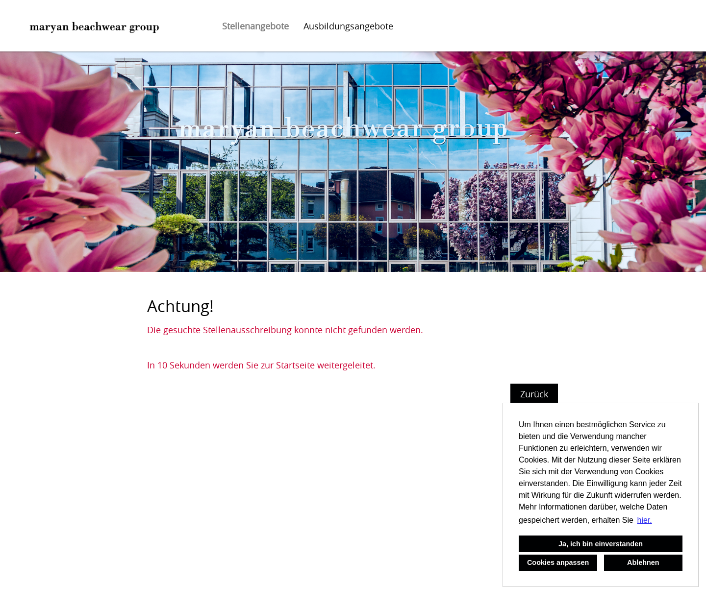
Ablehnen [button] (643, 562)
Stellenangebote (255, 26)
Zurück (534, 394)
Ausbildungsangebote (348, 26)
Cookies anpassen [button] (558, 562)
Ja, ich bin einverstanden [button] (600, 544)
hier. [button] (644, 520)
